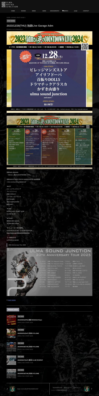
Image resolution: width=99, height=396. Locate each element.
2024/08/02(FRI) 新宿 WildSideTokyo (30, 319)
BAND (44, 11)
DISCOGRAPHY (54, 11)
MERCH (65, 11)
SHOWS (23, 11)
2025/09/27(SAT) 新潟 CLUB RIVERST (31, 360)
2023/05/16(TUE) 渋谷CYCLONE (29, 373)
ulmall (75, 11)
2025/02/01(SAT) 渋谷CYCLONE (29, 333)
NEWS (34, 11)
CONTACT (86, 11)
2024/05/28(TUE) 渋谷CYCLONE (29, 346)
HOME (13, 11)
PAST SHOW (12, 300)
